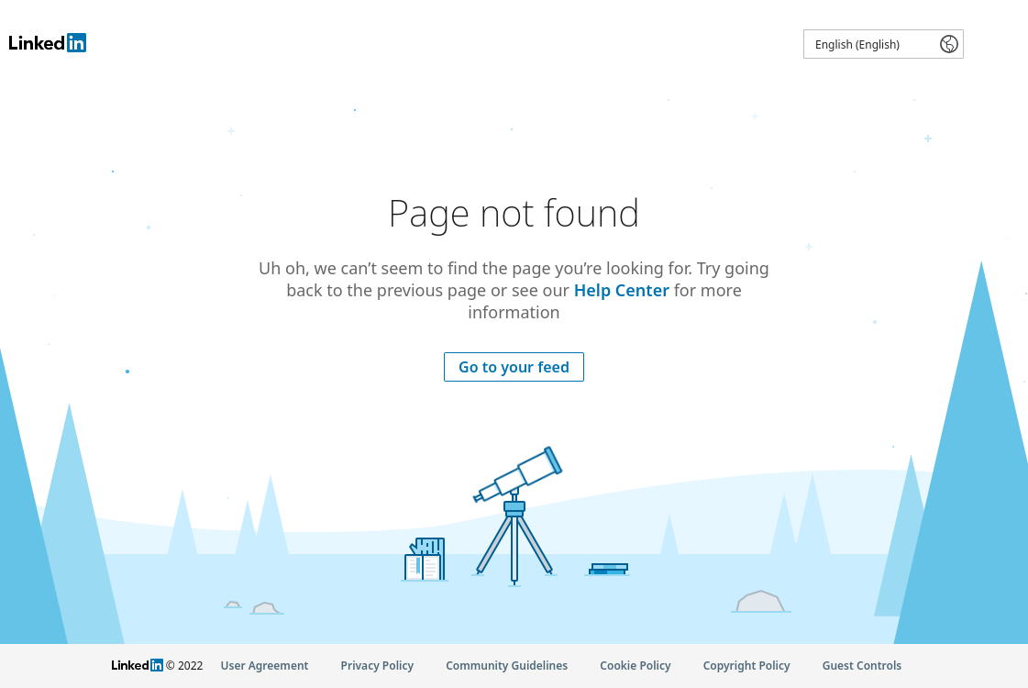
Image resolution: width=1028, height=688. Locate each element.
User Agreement (265, 665)
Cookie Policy (635, 665)
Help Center (621, 290)
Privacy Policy (377, 665)
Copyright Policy (746, 665)
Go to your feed (514, 367)
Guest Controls (862, 665)
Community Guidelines (507, 665)
